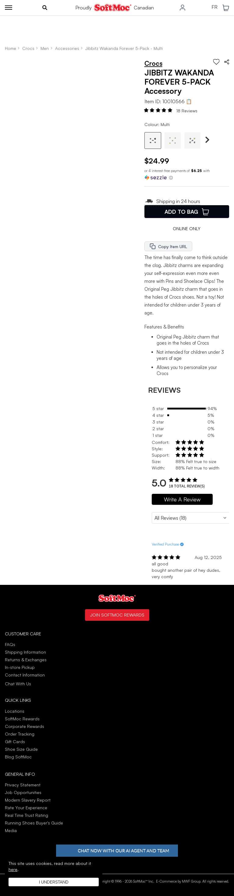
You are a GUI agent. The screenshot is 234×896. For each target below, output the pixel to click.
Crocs (28, 48)
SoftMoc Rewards (22, 718)
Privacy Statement (23, 784)
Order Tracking (19, 733)
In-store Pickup (20, 667)
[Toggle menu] (8, 7)
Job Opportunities (23, 792)
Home (10, 48)
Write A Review (182, 499)
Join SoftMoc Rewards (117, 614)
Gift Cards (15, 741)
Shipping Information (25, 652)
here (13, 869)
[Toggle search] (45, 7)
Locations (14, 711)
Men (45, 48)
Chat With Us (18, 684)
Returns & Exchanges (26, 659)
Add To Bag (187, 211)
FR (214, 7)
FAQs (10, 644)
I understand (54, 881)
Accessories (67, 48)
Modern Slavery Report (28, 800)
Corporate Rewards (24, 726)
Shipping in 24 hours (172, 201)
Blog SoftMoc (18, 756)
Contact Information (25, 674)
